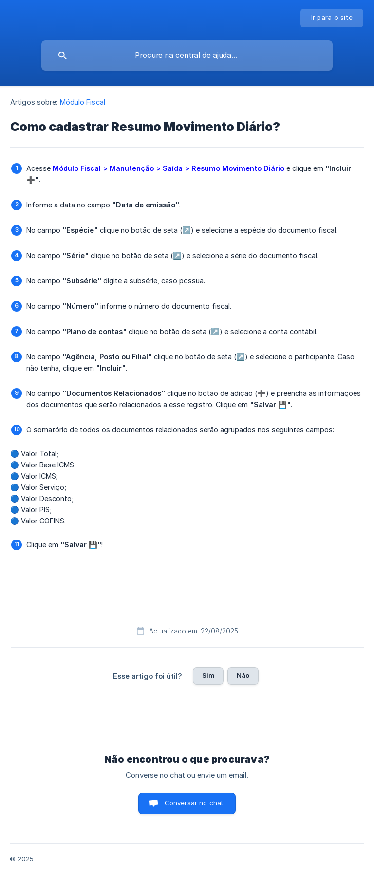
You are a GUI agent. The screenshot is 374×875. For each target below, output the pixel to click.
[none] (332, 18)
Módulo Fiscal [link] (82, 102)
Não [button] (243, 675)
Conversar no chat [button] (194, 803)
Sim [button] (208, 675)
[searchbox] (187, 55)
